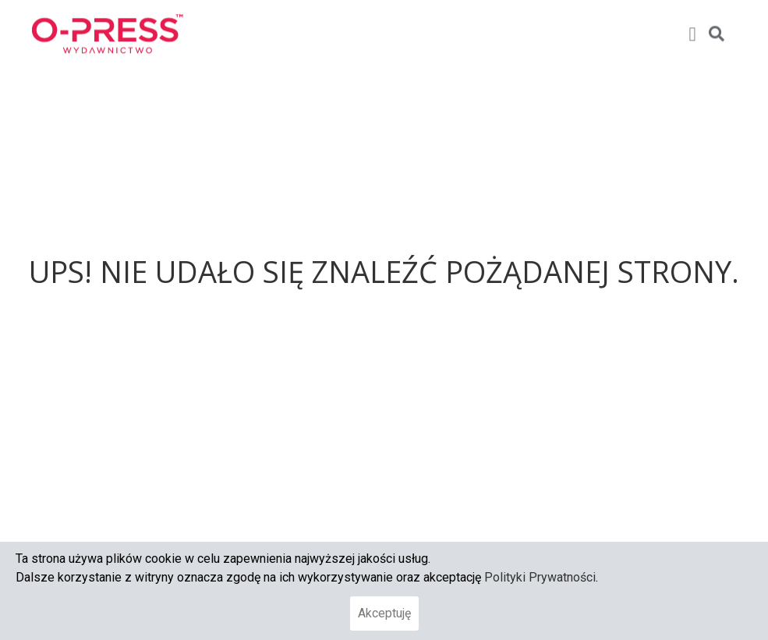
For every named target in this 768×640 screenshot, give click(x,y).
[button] (692, 26)
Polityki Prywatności (540, 577)
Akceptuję (384, 613)
